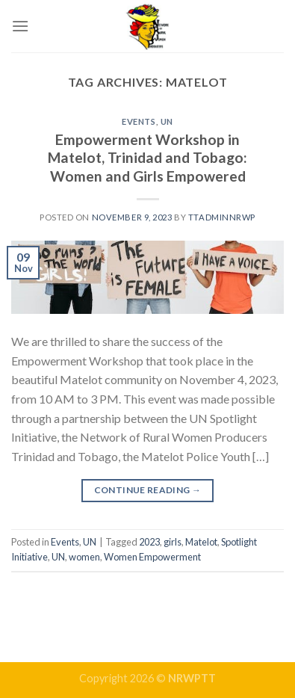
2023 (149, 542)
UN (167, 121)
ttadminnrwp (221, 217)
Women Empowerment (152, 557)
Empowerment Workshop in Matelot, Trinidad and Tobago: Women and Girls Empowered (147, 158)
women (84, 557)
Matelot (201, 542)
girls (172, 542)
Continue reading (148, 490)
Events (138, 121)
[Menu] (20, 25)
